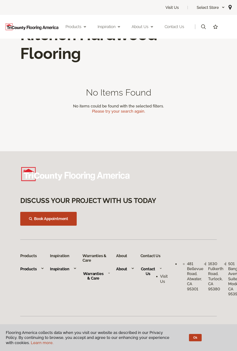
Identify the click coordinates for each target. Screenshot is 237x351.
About (125, 269)
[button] (211, 7)
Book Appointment (48, 218)
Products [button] (76, 26)
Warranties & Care (96, 276)
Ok (195, 337)
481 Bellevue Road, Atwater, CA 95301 (195, 276)
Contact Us (174, 26)
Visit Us (172, 7)
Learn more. (42, 342)
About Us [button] (143, 26)
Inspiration (63, 269)
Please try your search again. (118, 111)
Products (32, 269)
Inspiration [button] (109, 26)
